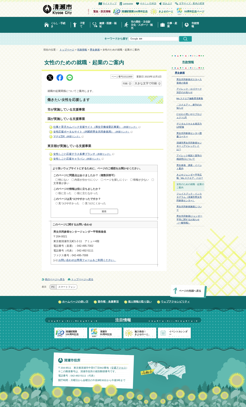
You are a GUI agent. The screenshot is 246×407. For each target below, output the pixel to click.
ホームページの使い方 (75, 301)
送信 (104, 211)
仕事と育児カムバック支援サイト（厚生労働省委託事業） (97, 126)
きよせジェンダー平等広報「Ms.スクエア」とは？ (189, 176)
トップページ (66, 49)
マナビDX (68, 136)
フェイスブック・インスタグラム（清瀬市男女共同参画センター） (189, 197)
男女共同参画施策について (189, 208)
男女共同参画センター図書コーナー (189, 135)
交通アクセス (118, 367)
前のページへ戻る (55, 279)
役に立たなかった (87, 193)
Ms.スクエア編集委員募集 (189, 98)
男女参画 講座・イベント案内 (189, 167)
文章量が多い (61, 183)
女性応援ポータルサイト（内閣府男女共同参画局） (93, 131)
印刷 (125, 83)
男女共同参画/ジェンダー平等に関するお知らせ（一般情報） (189, 219)
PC (53, 287)
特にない (63, 179)
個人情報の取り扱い (140, 301)
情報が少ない (141, 179)
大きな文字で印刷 (146, 83)
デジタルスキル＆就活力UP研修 (189, 125)
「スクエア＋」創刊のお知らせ (189, 106)
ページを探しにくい (115, 179)
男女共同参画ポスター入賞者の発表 (189, 81)
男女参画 (95, 49)
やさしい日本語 (148, 3)
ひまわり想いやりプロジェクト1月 (189, 116)
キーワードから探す (116, 38)
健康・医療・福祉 (107, 25)
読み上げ (167, 3)
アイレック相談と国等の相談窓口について (189, 157)
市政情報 (195, 25)
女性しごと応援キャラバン (78, 158)
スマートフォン (66, 287)
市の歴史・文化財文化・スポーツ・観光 (142, 24)
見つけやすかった (68, 203)
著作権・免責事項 (108, 301)
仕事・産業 (172, 25)
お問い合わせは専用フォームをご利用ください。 (87, 260)
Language (128, 3)
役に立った (64, 193)
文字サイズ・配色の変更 (191, 3)
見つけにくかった (95, 203)
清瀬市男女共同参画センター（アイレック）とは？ (189, 146)
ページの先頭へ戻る (190, 290)
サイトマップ (110, 3)
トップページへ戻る (82, 279)
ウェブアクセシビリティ (175, 301)
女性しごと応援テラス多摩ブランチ (83, 154)
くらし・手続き (58, 25)
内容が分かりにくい (86, 179)
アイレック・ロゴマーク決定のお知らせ (189, 91)
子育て (82, 25)
